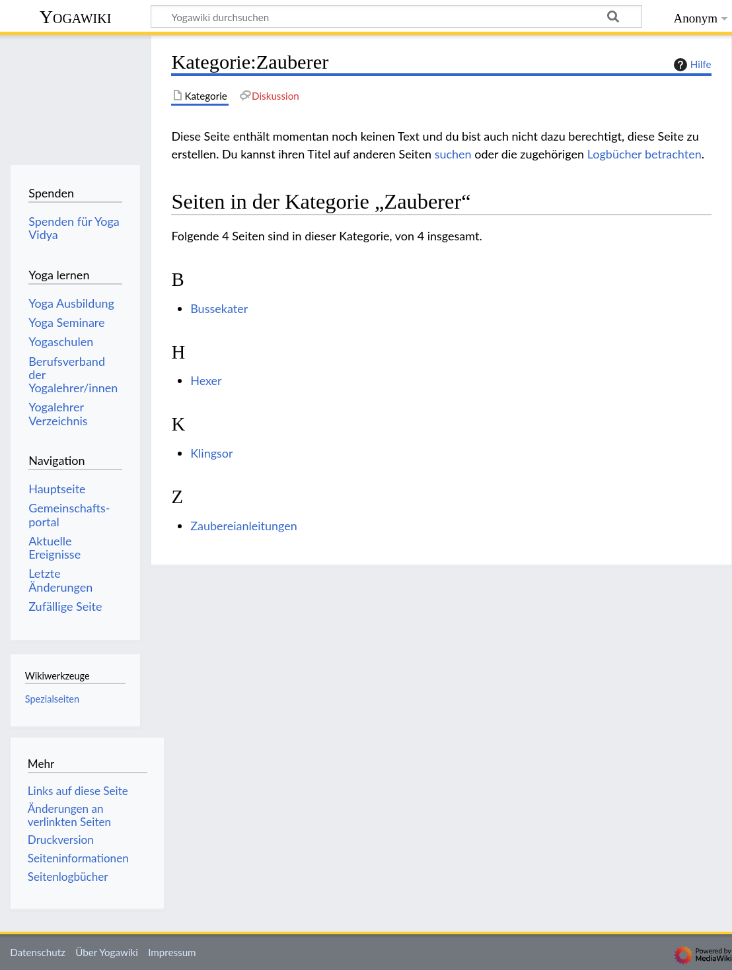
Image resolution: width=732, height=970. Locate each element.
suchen (453, 154)
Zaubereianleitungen (243, 525)
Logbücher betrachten (644, 154)
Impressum (172, 952)
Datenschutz (37, 952)
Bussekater (219, 308)
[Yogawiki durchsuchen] (396, 16)
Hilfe (691, 64)
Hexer (205, 380)
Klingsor (211, 453)
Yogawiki (76, 17)
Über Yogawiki (106, 952)
